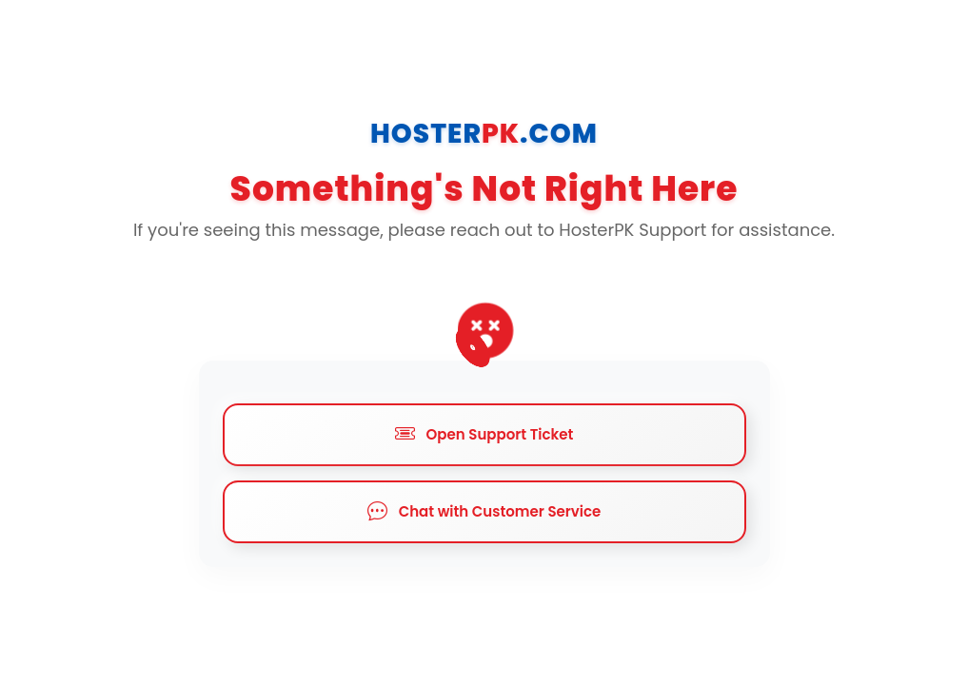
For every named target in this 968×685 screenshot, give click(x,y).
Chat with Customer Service (484, 512)
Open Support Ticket (484, 435)
